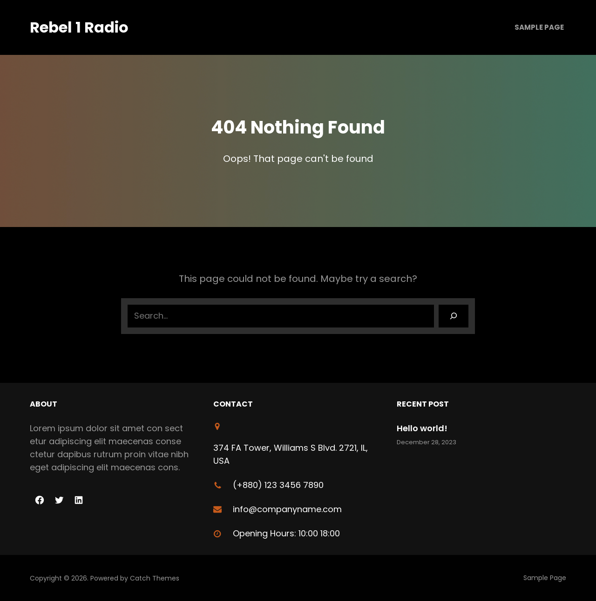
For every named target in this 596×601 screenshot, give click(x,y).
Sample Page (539, 27)
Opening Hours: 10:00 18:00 (286, 533)
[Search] (453, 316)
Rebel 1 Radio (79, 27)
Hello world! (422, 428)
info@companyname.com (287, 509)
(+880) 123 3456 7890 (278, 485)
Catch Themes (154, 578)
